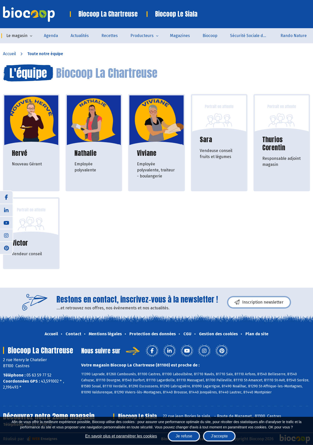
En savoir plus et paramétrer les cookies (121, 436)
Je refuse (184, 436)
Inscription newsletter (259, 302)
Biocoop (210, 35)
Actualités (80, 35)
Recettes (109, 35)
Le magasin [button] (16, 35)
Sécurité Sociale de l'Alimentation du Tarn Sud (252, 35)
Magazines (180, 35)
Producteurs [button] (142, 35)
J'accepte (219, 436)
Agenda (51, 35)
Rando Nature (293, 35)
